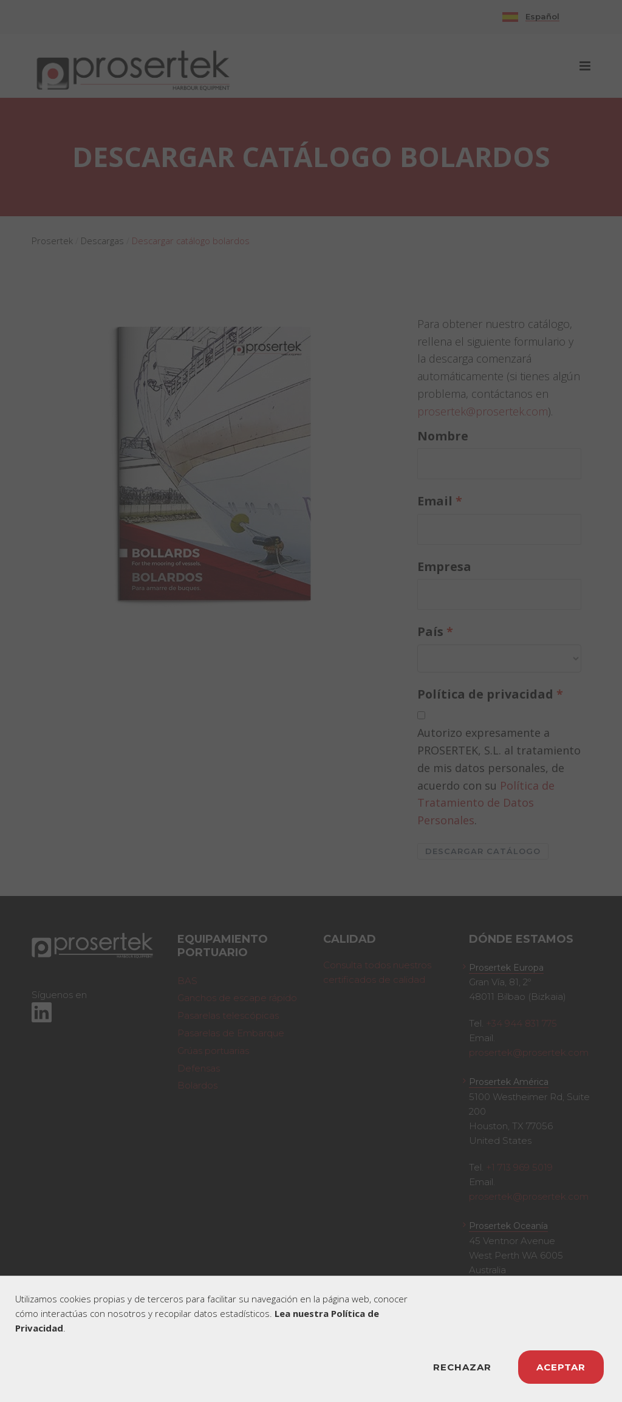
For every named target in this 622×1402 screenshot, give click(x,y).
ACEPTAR (561, 1367)
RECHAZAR (462, 1367)
